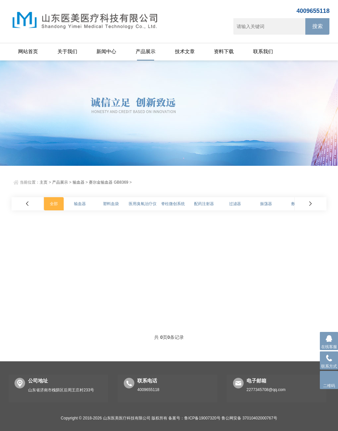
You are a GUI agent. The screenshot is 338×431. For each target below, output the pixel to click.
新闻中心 (106, 51)
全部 (54, 203)
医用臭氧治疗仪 (142, 203)
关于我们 (67, 51)
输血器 (78, 182)
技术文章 (185, 51)
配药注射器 (204, 203)
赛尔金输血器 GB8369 (108, 182)
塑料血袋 (111, 203)
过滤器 (235, 203)
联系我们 (263, 51)
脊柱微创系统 (173, 203)
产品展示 (145, 51)
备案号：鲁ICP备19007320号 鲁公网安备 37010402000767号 (222, 418)
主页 (44, 182)
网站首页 (28, 51)
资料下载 (224, 51)
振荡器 (266, 203)
